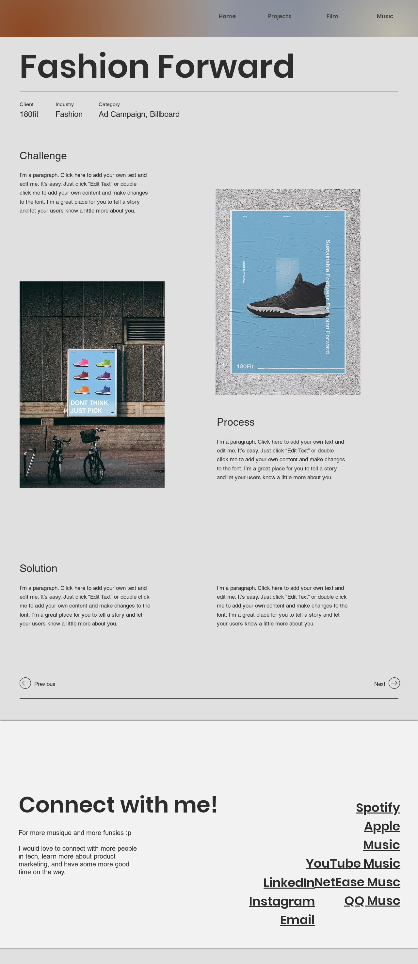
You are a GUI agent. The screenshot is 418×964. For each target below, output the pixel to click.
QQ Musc (372, 900)
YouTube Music (353, 863)
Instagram (282, 901)
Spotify (378, 807)
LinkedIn (289, 882)
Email (297, 919)
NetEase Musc (357, 882)
